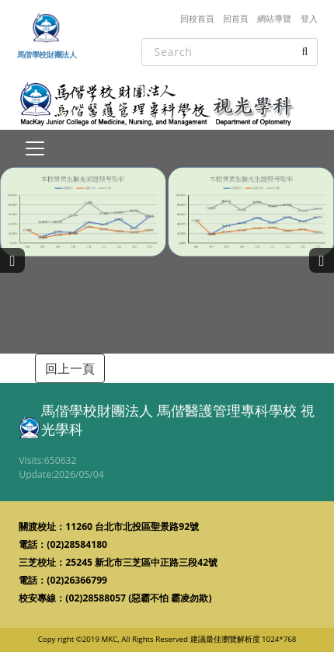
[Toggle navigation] (34, 148)
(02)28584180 (77, 544)
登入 (309, 18)
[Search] (229, 52)
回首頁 (236, 18)
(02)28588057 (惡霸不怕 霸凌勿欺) (138, 598)
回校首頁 (197, 18)
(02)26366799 (77, 580)
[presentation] (12, 260)
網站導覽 (274, 18)
